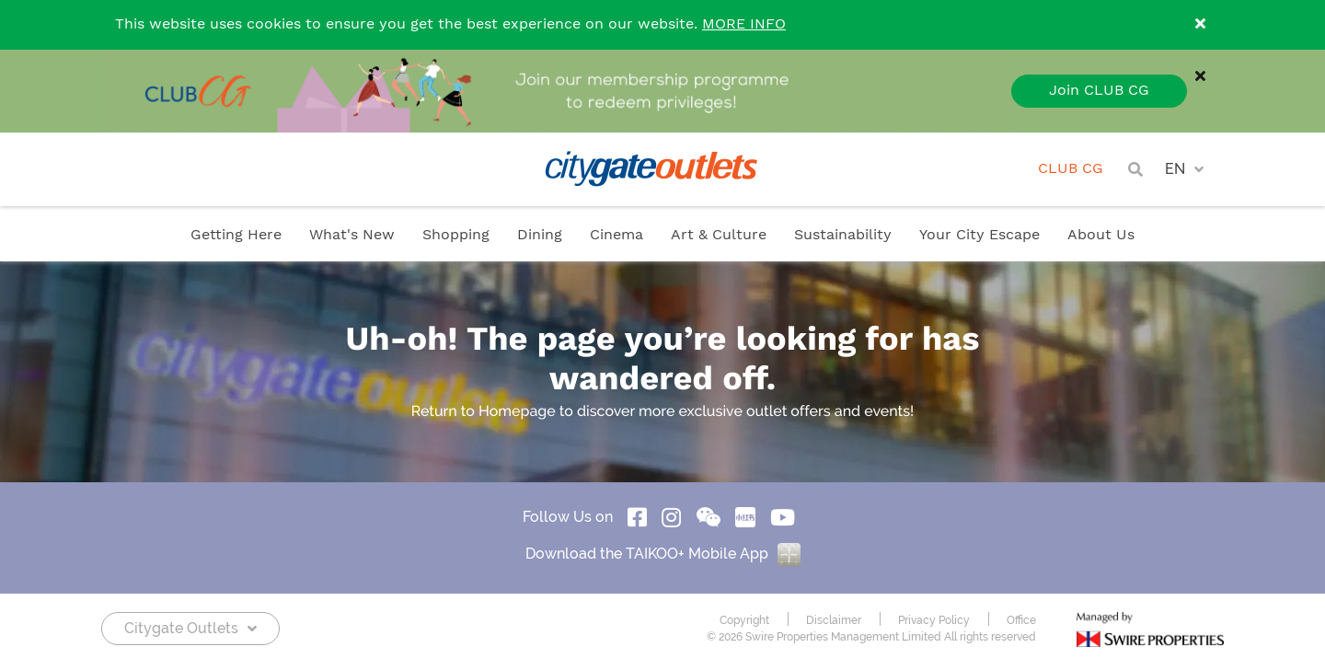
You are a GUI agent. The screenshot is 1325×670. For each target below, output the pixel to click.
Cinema (616, 235)
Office (1021, 620)
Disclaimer (833, 620)
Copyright (744, 620)
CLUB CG (1070, 169)
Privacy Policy (934, 620)
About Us (1101, 235)
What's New (352, 235)
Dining (539, 235)
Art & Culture (718, 235)
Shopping (456, 235)
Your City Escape (979, 235)
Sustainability (843, 235)
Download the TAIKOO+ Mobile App (663, 553)
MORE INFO (744, 24)
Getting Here (236, 235)
